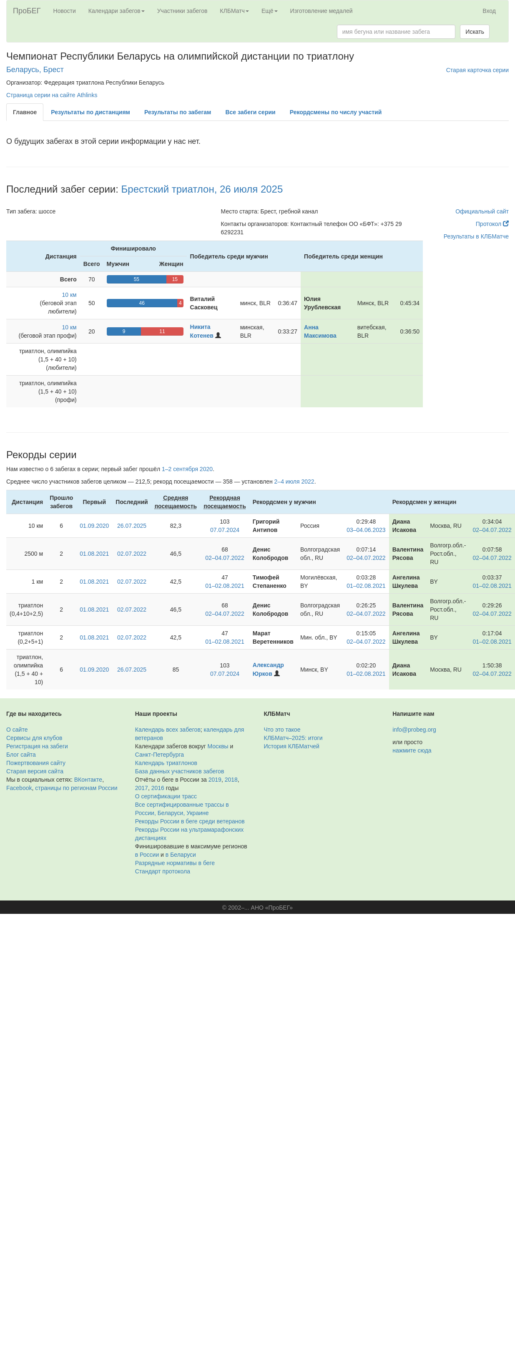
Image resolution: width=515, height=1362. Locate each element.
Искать (474, 31)
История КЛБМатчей (291, 746)
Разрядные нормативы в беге (175, 863)
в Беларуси (181, 854)
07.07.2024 (224, 530)
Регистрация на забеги (37, 746)
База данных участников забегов (179, 771)
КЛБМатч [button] (234, 11)
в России (147, 854)
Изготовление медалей (321, 11)
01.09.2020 (94, 525)
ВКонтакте (88, 779)
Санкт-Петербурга (159, 754)
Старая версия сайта (34, 771)
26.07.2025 (131, 525)
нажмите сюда (411, 750)
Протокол (492, 224)
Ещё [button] (269, 11)
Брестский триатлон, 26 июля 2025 (202, 189)
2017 (141, 788)
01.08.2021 (94, 553)
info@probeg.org (414, 729)
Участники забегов (182, 11)
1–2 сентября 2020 (187, 469)
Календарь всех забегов (168, 729)
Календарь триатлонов (166, 763)
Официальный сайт (482, 211)
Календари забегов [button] (116, 11)
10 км (69, 294)
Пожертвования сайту (35, 763)
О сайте (17, 729)
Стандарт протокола (162, 871)
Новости (64, 11)
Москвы (217, 746)
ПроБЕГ (27, 11)
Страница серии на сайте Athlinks (51, 95)
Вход (489, 11)
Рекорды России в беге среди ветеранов (190, 821)
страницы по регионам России (76, 788)
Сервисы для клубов (34, 738)
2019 (215, 779)
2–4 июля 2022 (294, 481)
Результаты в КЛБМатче (476, 236)
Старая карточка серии (477, 70)
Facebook (19, 788)
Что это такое (282, 729)
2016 (157, 788)
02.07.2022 (131, 553)
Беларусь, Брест (35, 69)
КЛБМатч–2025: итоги (293, 738)
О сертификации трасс (166, 796)
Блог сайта (21, 754)
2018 (231, 779)
